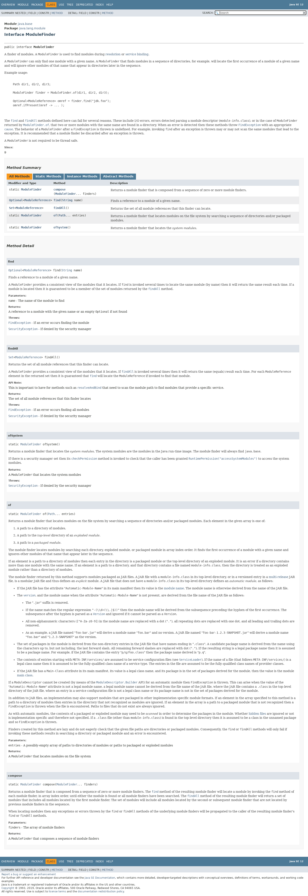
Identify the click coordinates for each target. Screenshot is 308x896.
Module (23, 4)
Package (37, 4)
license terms (57, 891)
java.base (25, 24)
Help (109, 4)
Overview (8, 4)
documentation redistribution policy (101, 891)
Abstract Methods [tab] (118, 176)
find (56, 200)
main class (24, 675)
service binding (136, 54)
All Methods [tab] (19, 176)
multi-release (278, 577)
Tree (70, 4)
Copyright (8, 888)
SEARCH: (207, 12)
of (55, 215)
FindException (19, 322)
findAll (59, 208)
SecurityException (23, 329)
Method (57, 13)
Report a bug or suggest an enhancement (29, 874)
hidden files (257, 713)
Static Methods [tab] (48, 176)
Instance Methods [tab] (82, 176)
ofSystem (60, 227)
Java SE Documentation (100, 877)
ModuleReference (37, 200)
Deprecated (84, 4)
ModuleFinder (31, 189)
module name (174, 588)
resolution (112, 54)
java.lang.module (32, 28)
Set (11, 208)
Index (100, 4)
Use (61, 4)
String (67, 200)
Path (62, 215)
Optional (16, 200)
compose (59, 189)
